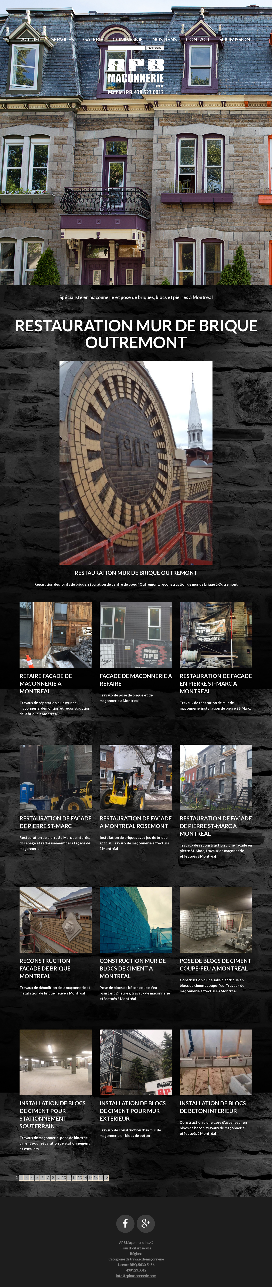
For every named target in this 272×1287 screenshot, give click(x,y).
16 (96, 1177)
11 (69, 1177)
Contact (198, 39)
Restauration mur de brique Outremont (136, 572)
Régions (136, 1253)
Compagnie (128, 39)
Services (62, 39)
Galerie (93, 39)
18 (106, 1177)
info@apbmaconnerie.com (136, 1275)
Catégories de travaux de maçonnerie (136, 1259)
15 (90, 1177)
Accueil (31, 39)
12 (74, 1177)
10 (64, 1177)
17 (101, 1177)
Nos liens (164, 39)
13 (80, 1177)
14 (85, 1177)
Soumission (234, 39)
